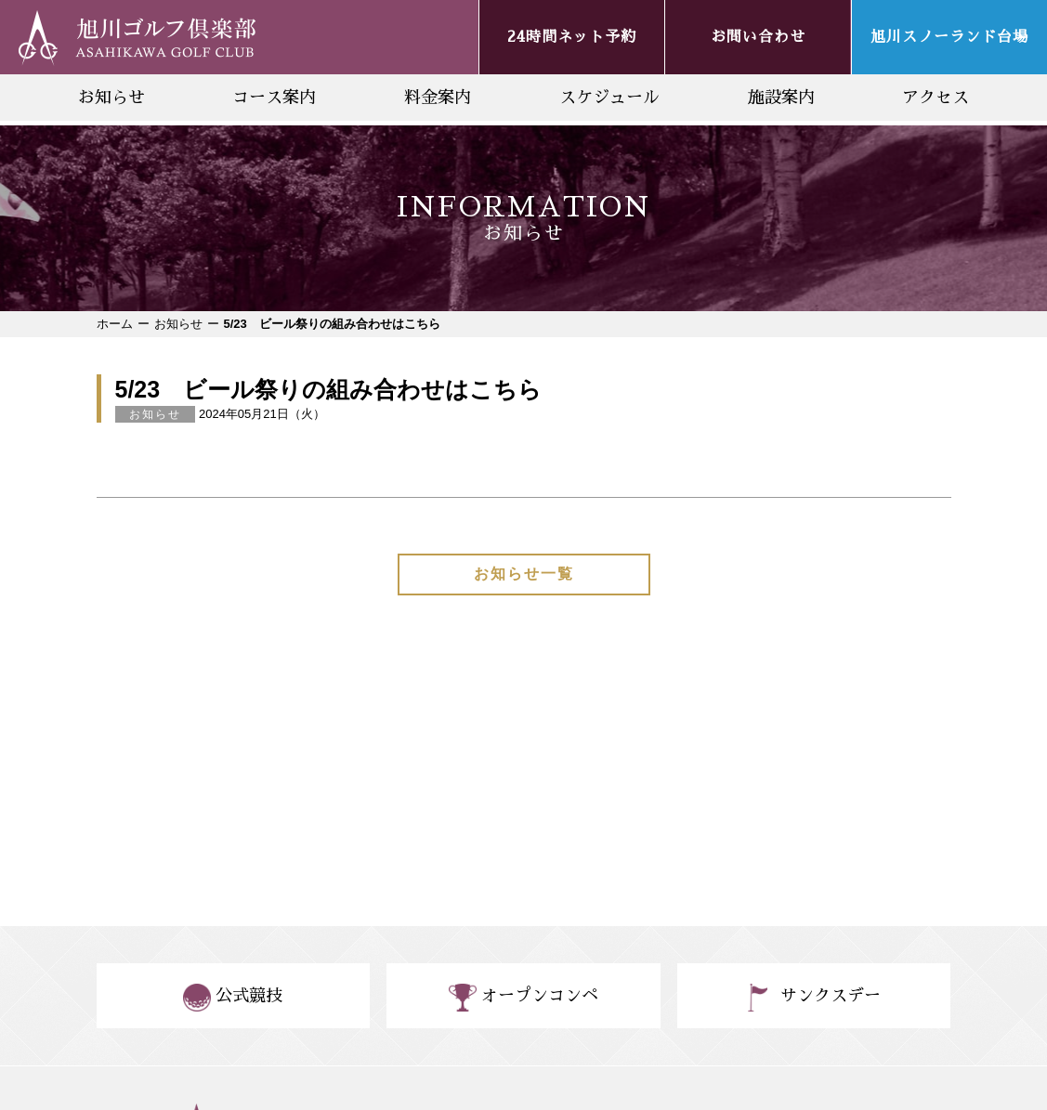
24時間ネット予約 (571, 37)
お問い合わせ (758, 37)
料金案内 (437, 97)
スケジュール (609, 97)
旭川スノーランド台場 (949, 37)
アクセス (935, 97)
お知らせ (111, 97)
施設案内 (781, 97)
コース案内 (274, 97)
